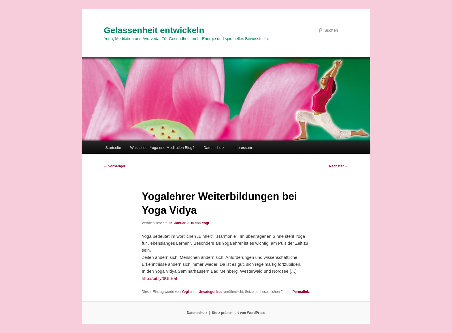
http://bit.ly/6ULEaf (159, 278)
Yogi (205, 223)
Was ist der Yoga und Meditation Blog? (162, 147)
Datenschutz (214, 147)
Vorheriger (114, 166)
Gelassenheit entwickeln (154, 30)
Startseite (113, 147)
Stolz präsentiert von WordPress (238, 313)
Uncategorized (211, 292)
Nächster (338, 166)
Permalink (300, 292)
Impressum (242, 147)
